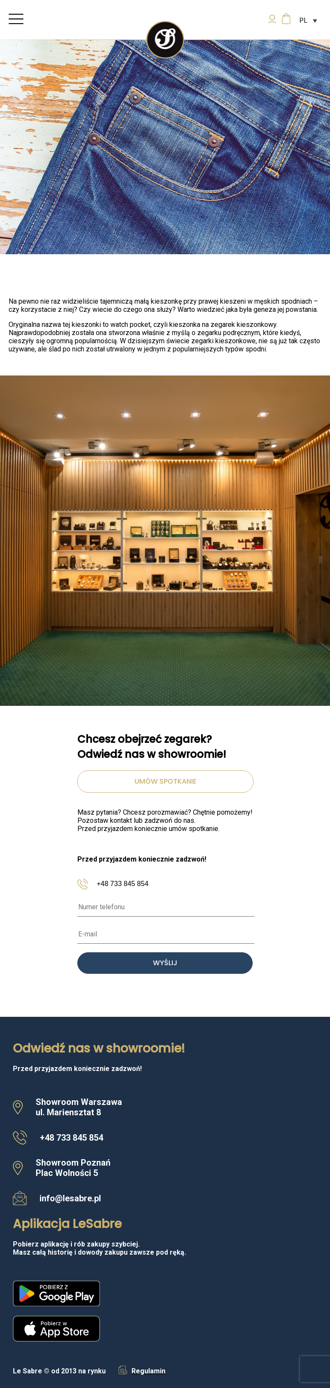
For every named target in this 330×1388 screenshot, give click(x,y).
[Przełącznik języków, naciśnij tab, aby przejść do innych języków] (308, 20)
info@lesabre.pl (70, 1198)
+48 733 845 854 (123, 883)
